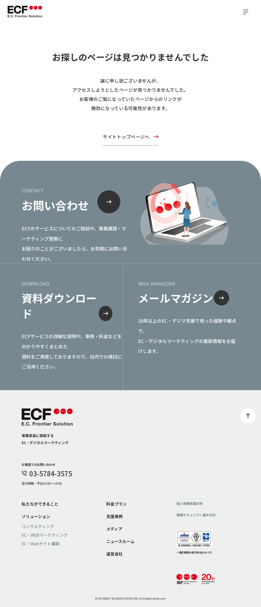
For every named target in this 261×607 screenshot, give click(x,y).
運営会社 (114, 554)
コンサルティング (38, 526)
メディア (114, 529)
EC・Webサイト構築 (40, 543)
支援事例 (114, 516)
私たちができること (40, 504)
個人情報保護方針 (189, 503)
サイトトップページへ (126, 136)
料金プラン (116, 504)
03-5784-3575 (47, 473)
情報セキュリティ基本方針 (196, 514)
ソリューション (36, 516)
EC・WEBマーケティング (45, 535)
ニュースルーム (120, 541)
